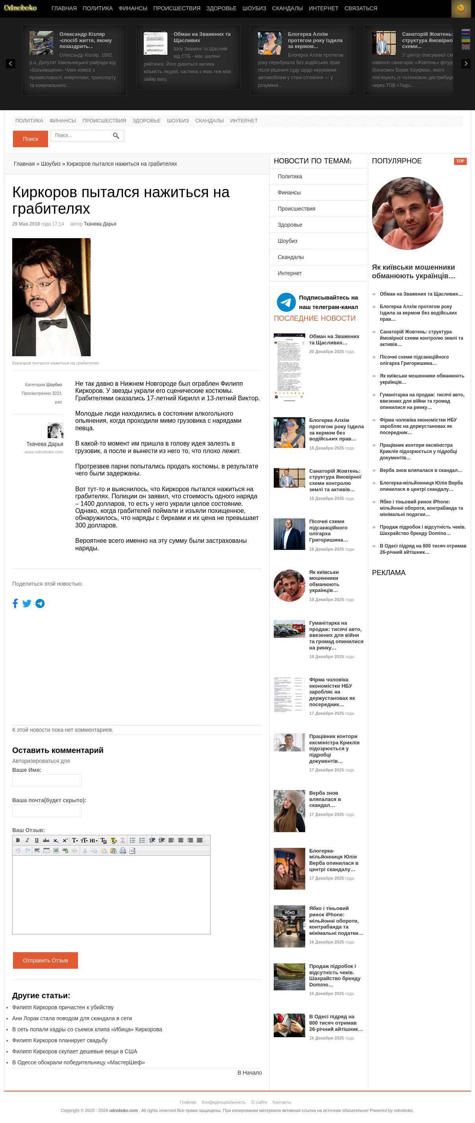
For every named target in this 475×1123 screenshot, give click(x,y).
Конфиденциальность (224, 1102)
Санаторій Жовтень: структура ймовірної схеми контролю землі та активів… (335, 480)
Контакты (282, 1102)
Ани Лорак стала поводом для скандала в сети (72, 1018)
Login (441, 9)
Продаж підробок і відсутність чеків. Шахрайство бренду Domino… (334, 975)
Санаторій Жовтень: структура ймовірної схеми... (428, 40)
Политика (98, 8)
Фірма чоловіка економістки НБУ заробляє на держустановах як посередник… (332, 692)
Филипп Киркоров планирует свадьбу (60, 1040)
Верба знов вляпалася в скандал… (325, 799)
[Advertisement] (203, 293)
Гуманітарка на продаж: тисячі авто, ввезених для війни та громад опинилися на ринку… (336, 635)
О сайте (259, 1102)
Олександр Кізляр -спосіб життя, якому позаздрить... (85, 40)
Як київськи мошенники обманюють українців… (324, 581)
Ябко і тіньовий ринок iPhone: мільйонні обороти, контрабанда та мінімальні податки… (336, 920)
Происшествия (176, 8)
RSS (461, 9)
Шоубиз (254, 8)
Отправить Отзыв (45, 960)
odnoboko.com (123, 1110)
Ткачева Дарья (100, 224)
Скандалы (287, 8)
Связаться (361, 8)
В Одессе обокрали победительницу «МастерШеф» (78, 1062)
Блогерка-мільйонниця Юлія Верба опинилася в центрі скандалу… (333, 860)
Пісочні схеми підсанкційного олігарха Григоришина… (328, 530)
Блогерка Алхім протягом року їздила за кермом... (315, 40)
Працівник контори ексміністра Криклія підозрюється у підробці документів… (334, 748)
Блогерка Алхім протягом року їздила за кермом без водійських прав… (336, 429)
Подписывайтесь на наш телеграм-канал (317, 302)
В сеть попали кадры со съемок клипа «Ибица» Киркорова (87, 1029)
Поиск (30, 139)
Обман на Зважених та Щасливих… (334, 339)
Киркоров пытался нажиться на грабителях (122, 164)
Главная (64, 8)
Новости (20, 9)
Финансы (133, 8)
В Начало (250, 1072)
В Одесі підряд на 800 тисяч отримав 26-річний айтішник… (336, 1023)
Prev (11, 64)
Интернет (323, 8)
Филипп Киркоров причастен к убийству (63, 1007)
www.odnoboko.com (44, 452)
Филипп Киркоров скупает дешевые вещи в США (74, 1051)
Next (466, 64)
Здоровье (221, 8)
